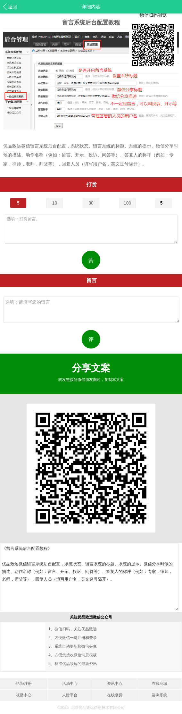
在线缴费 (114, 695)
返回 (12, 6)
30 (91, 203)
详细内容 (91, 6)
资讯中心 (114, 683)
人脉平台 (70, 695)
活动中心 (70, 683)
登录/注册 (23, 683)
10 (54, 203)
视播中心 (23, 695)
